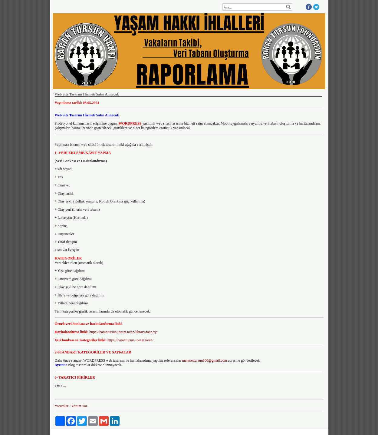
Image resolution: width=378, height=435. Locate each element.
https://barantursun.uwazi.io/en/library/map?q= (123, 332)
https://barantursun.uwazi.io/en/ (130, 340)
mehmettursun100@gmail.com (204, 360)
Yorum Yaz (79, 406)
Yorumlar (61, 406)
